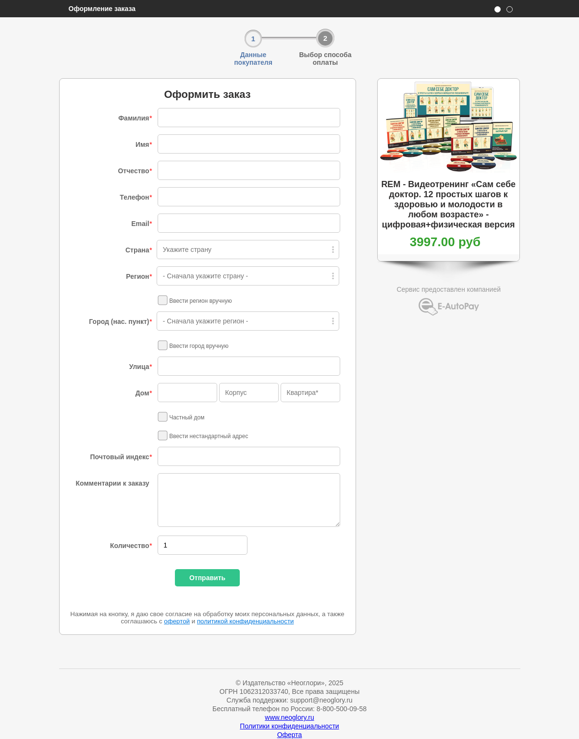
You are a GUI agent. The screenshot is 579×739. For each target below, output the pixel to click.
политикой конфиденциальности (245, 621)
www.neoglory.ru (289, 717)
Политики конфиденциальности (289, 726)
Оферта (289, 735)
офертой (177, 621)
